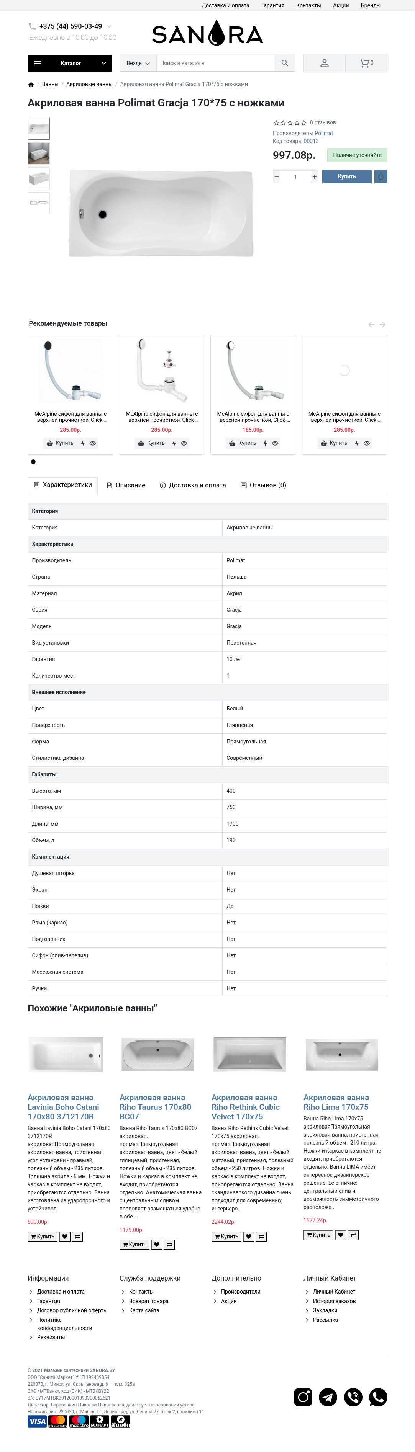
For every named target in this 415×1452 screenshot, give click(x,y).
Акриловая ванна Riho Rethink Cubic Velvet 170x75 (246, 1107)
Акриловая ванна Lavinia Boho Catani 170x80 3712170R (63, 1107)
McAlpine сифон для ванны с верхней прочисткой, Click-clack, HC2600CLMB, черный (70, 417)
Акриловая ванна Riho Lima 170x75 (336, 1102)
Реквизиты (51, 1337)
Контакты (309, 5)
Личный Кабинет (334, 1292)
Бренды (371, 5)
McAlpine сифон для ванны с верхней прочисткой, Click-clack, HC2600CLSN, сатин (344, 417)
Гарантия (272, 5)
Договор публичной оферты (72, 1310)
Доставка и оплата (225, 5)
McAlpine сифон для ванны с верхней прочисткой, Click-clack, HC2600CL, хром (253, 417)
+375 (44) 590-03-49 (70, 26)
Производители (241, 1292)
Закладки (325, 1310)
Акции (341, 5)
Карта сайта (144, 1310)
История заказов (334, 1301)
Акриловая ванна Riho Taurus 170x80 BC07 (155, 1107)
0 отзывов (323, 122)
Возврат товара (149, 1301)
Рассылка (325, 1320)
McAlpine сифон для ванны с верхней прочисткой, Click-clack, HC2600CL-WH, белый (162, 417)
